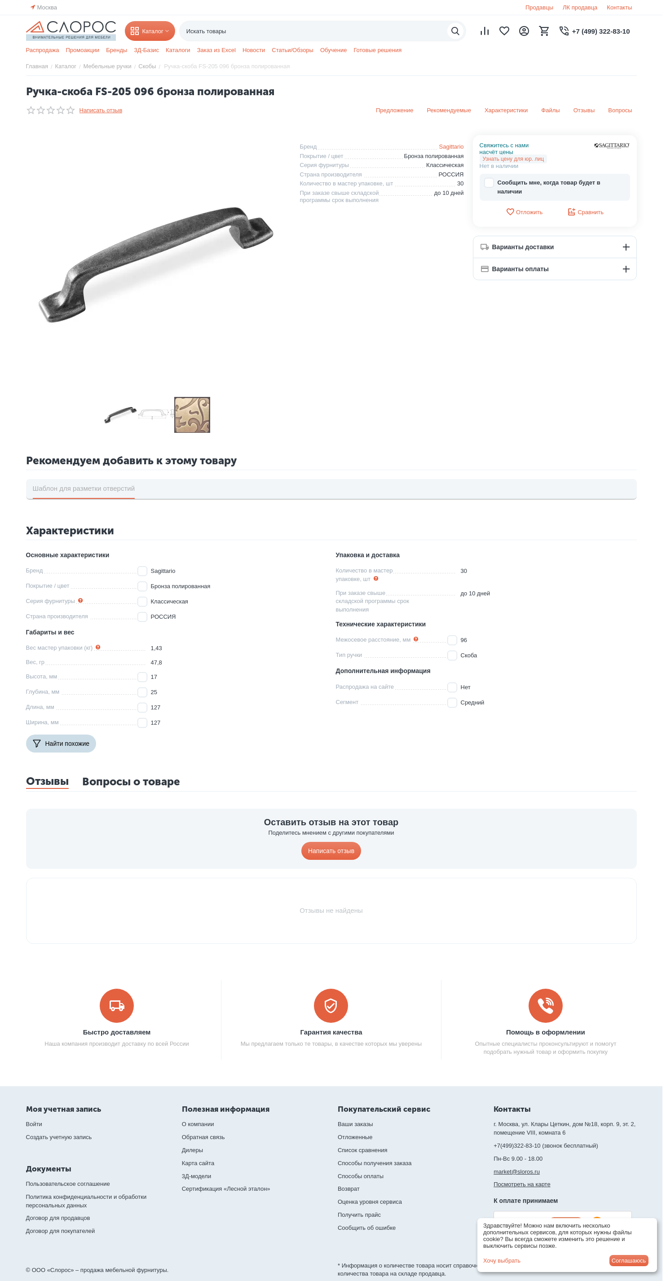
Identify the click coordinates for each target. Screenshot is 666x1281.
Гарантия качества (331, 1032)
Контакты (619, 7)
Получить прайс (359, 1214)
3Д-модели (196, 1176)
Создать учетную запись (59, 1137)
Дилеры (192, 1150)
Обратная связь (203, 1137)
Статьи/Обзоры (292, 50)
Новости (254, 50)
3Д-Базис (146, 50)
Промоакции (82, 50)
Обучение (333, 50)
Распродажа (42, 50)
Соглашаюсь (629, 1260)
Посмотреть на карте (522, 1184)
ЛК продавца (580, 7)
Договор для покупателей (60, 1231)
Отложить (524, 211)
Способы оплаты (361, 1176)
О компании (198, 1124)
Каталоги (178, 50)
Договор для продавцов (58, 1218)
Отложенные (355, 1137)
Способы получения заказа (375, 1163)
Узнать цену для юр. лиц (513, 159)
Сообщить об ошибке (367, 1227)
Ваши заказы (355, 1124)
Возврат (349, 1188)
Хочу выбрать (501, 1260)
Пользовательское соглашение (68, 1183)
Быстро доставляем (117, 1032)
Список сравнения (363, 1150)
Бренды (116, 50)
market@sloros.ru (517, 1171)
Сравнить (585, 211)
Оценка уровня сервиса (370, 1201)
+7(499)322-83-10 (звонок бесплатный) (546, 1145)
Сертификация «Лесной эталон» (226, 1188)
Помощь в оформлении (545, 1032)
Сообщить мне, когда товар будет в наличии (542, 186)
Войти (34, 1124)
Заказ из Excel (216, 50)
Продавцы (539, 7)
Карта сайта (198, 1163)
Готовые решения (377, 50)
